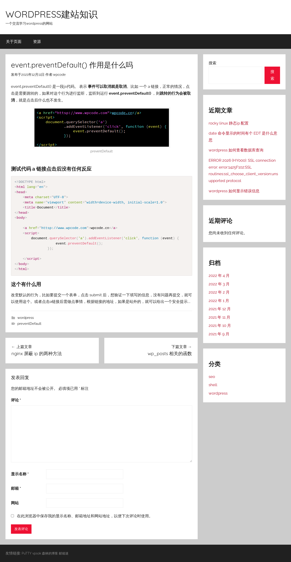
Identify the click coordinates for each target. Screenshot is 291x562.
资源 (37, 41)
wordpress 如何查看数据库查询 (236, 150)
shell (213, 384)
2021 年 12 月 (220, 309)
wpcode (59, 75)
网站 (15, 503)
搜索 (212, 63)
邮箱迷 (63, 553)
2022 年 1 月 (219, 300)
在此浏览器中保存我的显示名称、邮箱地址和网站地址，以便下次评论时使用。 (85, 516)
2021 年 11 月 (219, 317)
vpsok (36, 553)
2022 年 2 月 (219, 292)
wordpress (25, 318)
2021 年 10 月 (220, 325)
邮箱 (16, 488)
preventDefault (29, 324)
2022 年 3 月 (219, 284)
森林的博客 (50, 553)
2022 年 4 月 (219, 275)
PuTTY (26, 553)
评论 (16, 400)
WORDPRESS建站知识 (51, 14)
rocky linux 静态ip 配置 (229, 123)
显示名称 (20, 474)
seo (212, 376)
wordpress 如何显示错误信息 (234, 191)
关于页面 (13, 41)
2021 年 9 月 (219, 334)
